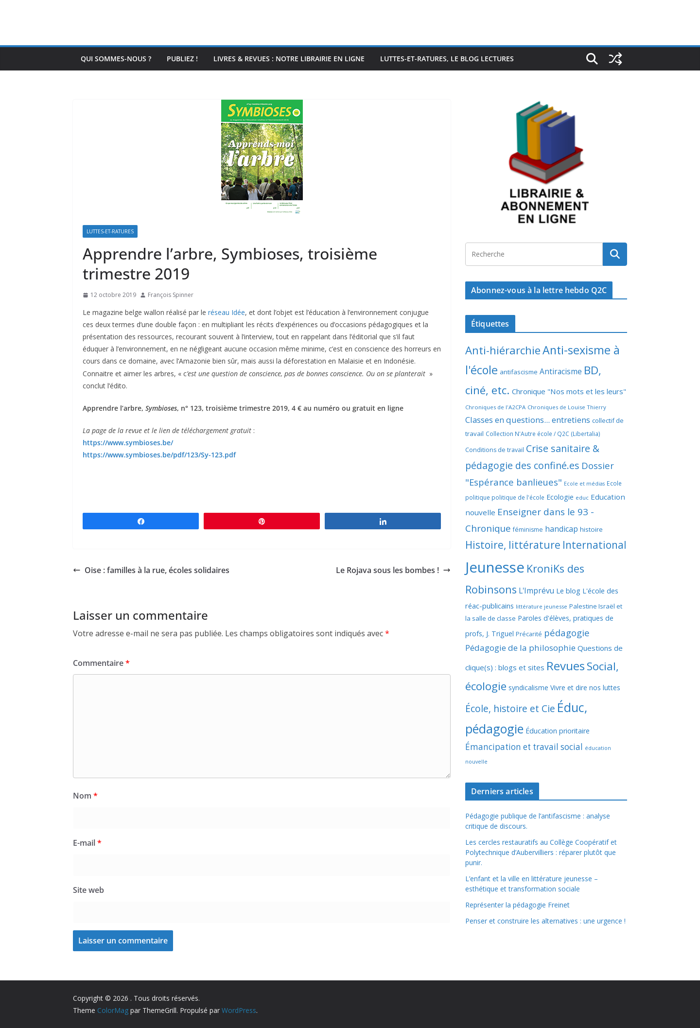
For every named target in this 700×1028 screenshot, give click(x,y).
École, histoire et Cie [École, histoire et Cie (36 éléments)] (510, 708)
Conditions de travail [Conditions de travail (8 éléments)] (494, 450)
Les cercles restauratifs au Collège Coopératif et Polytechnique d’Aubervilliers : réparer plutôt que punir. (541, 852)
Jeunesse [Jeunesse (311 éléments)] (495, 567)
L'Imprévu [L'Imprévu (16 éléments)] (536, 590)
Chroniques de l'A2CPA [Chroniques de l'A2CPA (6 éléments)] (495, 407)
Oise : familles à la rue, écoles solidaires (151, 570)
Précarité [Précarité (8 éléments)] (529, 634)
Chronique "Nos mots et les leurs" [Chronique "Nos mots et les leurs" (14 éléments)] (569, 391)
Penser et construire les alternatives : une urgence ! (545, 920)
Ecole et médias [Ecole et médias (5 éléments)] (584, 483)
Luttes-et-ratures (110, 231)
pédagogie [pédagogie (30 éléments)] (567, 633)
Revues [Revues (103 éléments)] (565, 666)
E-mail (87, 842)
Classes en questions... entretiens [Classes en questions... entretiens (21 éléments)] (527, 419)
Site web (88, 890)
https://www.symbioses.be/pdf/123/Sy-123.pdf (159, 454)
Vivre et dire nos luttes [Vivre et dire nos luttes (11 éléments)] (585, 687)
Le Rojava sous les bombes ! (393, 570)
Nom (85, 795)
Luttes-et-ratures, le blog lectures (447, 58)
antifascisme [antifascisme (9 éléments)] (519, 371)
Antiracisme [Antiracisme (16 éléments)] (561, 371)
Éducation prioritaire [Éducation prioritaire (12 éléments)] (557, 730)
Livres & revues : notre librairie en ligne (289, 58)
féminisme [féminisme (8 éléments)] (528, 529)
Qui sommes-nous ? (116, 58)
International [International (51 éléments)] (594, 545)
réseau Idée (226, 312)
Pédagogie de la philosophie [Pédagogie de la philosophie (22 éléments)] (520, 647)
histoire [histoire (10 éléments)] (591, 529)
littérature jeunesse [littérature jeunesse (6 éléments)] (541, 606)
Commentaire (101, 663)
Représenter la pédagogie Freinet (517, 904)
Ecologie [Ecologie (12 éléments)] (560, 497)
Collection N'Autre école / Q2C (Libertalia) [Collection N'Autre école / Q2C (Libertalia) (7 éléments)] (543, 434)
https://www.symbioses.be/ (128, 442)
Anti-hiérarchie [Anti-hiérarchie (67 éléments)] (503, 350)
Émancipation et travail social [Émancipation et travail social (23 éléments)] (524, 746)
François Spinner (170, 295)
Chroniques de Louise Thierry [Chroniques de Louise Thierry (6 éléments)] (566, 407)
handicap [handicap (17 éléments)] (561, 528)
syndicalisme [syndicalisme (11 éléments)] (528, 687)
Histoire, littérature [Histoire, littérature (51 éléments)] (512, 545)
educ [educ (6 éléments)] (582, 497)
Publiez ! (182, 58)
